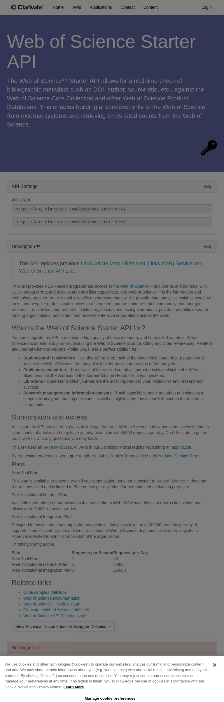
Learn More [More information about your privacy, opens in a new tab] (74, 691)
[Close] (214, 669)
